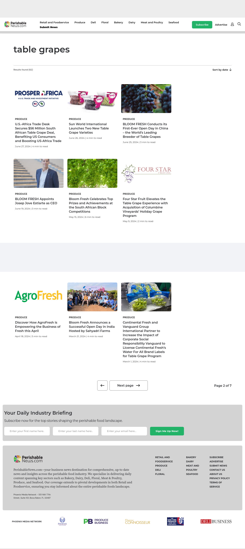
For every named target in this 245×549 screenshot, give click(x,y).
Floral (105, 22)
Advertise (221, 24)
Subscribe (202, 24)
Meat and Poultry (152, 22)
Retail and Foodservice (54, 22)
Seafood (173, 22)
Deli (93, 22)
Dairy (131, 22)
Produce (79, 22)
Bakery (118, 22)
